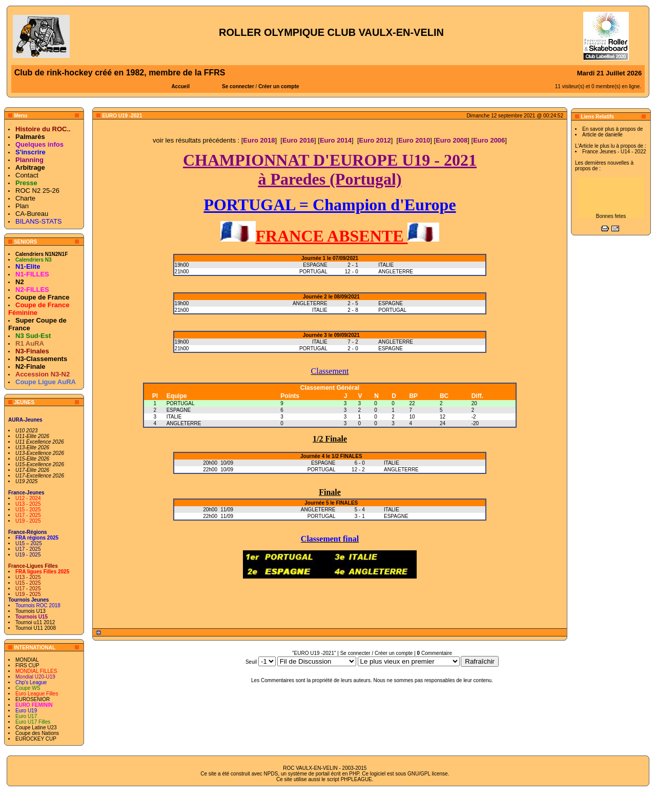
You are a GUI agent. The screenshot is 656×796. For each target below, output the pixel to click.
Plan (22, 206)
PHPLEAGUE (356, 779)
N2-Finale (30, 366)
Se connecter (238, 86)
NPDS (271, 774)
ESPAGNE (179, 410)
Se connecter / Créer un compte (376, 653)
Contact (26, 175)
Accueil (180, 86)
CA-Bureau (31, 213)
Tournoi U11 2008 (35, 628)
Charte (25, 198)
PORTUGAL (181, 403)
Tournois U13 (30, 611)
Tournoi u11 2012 (35, 622)
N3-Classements (41, 359)
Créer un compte (278, 86)
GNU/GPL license (427, 774)
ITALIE (174, 417)
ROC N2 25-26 (37, 190)
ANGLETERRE (184, 423)
